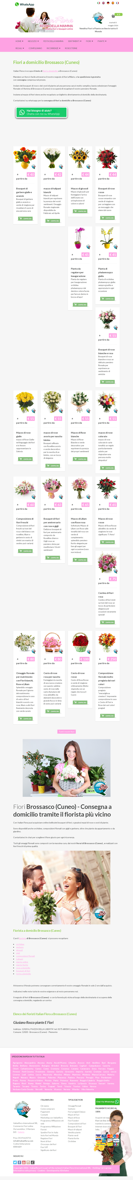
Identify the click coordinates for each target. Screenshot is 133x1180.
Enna (94, 1069)
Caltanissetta (27, 1069)
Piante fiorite (73, 1138)
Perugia (89, 1077)
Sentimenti (74, 41)
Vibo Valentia (87, 1089)
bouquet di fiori (23, 971)
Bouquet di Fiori (75, 1126)
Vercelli (39, 1089)
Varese (93, 1086)
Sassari (102, 1083)
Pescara (80, 1077)
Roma (30, 1083)
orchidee (20, 944)
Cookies (41, 1170)
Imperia (79, 1071)
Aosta (49, 1063)
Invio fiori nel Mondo (49, 1135)
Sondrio (72, 1083)
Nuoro (32, 1077)
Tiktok (32, 1162)
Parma (23, 1080)
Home (19, 41)
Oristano (42, 1077)
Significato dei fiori (48, 1150)
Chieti (16, 1069)
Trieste (67, 1086)
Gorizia (59, 1071)
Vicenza (57, 1089)
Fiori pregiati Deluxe (76, 1112)
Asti (88, 1063)
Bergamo (112, 1063)
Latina (31, 1074)
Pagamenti (45, 1112)
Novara (24, 1077)
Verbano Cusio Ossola (23, 1089)
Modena (86, 1074)
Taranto (16, 1086)
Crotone (97, 1071)
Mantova (76, 1074)
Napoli (16, 1077)
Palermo (52, 1077)
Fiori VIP (44, 1147)
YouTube (24, 1162)
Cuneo (38, 1069)
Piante (102, 41)
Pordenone (106, 1077)
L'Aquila (72, 1063)
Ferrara (101, 1069)
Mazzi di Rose (74, 1118)
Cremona (55, 1069)
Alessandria (29, 1063)
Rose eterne (71, 48)
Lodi (24, 1074)
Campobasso (95, 1066)
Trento (34, 1086)
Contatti (44, 1115)
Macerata (47, 1074)
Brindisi (55, 1066)
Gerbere (71, 1109)
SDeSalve (64, 1170)
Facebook (19, 1162)
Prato (15, 1080)
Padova (71, 1077)
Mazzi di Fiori (73, 1115)
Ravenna (74, 1080)
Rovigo (46, 1083)
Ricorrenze (53, 48)
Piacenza (62, 1077)
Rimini (38, 1083)
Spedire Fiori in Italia (49, 1132)
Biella (15, 1066)
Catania (74, 1069)
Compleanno (35, 48)
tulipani (19, 959)
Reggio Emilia (103, 1080)
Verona (66, 1089)
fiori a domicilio (50, 71)
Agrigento (17, 1063)
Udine (85, 1086)
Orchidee (72, 1141)
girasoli (19, 950)
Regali (20, 48)
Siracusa (93, 1083)
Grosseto (69, 1071)
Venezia (48, 1089)
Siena (63, 1083)
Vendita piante (74, 1132)
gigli (18, 953)
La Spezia (82, 1083)
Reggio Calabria (87, 1080)
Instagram (28, 1162)
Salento (21, 1132)
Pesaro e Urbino (35, 1080)
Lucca (38, 1074)
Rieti (24, 1083)
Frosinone (40, 1071)
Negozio (33, 41)
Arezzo (81, 1063)
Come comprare (48, 1109)
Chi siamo (45, 1106)
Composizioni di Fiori (77, 1123)
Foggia (110, 1069)
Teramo (25, 1086)
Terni (59, 1086)
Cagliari (83, 1066)
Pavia (55, 1080)
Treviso (76, 1086)
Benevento (34, 1066)
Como (46, 1069)
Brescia (64, 1066)
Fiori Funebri (73, 1120)
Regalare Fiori (46, 1138)
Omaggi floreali (74, 1106)
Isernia (88, 1071)
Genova (50, 1071)
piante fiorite (22, 965)
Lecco (106, 1071)
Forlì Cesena (28, 1071)
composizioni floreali (25, 956)
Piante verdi (73, 1135)
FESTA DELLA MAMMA (53, 41)
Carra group (106, 1168)
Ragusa (16, 1083)
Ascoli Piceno (60, 1063)
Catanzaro (85, 1069)
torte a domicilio (23, 973)
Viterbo (75, 1089)
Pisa (97, 1077)
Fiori (89, 41)
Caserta (106, 1066)
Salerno (55, 1083)
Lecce (113, 1071)
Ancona (41, 1063)
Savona (110, 1083)
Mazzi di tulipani (75, 1129)
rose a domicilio (23, 968)
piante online (22, 962)
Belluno (23, 1066)
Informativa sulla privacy (24, 1170)
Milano (67, 1074)
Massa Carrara (98, 1074)
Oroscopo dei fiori (48, 1144)
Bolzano (74, 1066)
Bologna (45, 1066)
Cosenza (65, 1069)
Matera (110, 1074)
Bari (104, 1063)
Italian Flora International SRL (77, 1168)
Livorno (16, 1074)
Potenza (64, 1080)
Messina (58, 1074)
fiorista (22, 938)
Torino (43, 1086)
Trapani (51, 1086)
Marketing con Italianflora (52, 1118)
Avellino (96, 1063)
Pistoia (48, 1080)
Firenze (16, 1071)
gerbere (20, 947)
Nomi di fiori (46, 1141)
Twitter (15, 1162)
